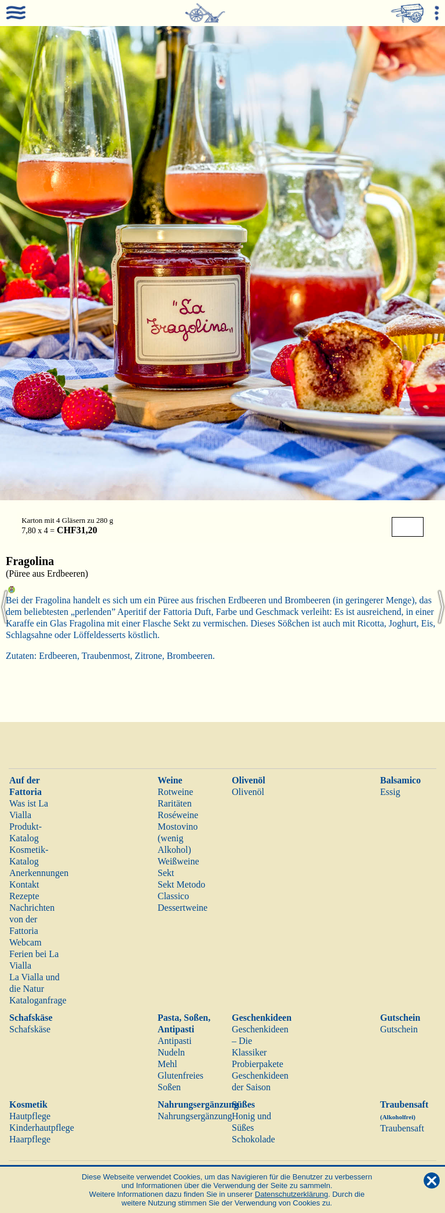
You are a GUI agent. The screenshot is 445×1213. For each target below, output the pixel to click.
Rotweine (175, 792)
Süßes (243, 1104)
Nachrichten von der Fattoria (31, 919)
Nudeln (171, 1052)
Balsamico (400, 780)
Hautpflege (29, 1116)
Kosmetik (28, 1104)
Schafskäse (31, 1018)
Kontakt (24, 884)
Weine (170, 780)
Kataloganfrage (38, 1000)
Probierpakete (257, 1064)
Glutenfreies (180, 1075)
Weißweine (178, 861)
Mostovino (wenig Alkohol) (178, 838)
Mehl (167, 1064)
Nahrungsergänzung (198, 1104)
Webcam (25, 942)
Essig (390, 792)
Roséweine (178, 815)
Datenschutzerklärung (291, 1194)
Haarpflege (29, 1139)
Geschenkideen (261, 1018)
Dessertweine (182, 908)
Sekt (166, 873)
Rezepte (24, 896)
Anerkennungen (38, 873)
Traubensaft (402, 1128)
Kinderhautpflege (41, 1128)
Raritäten (175, 803)
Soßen (169, 1087)
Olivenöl (248, 780)
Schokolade (253, 1139)
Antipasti (175, 1041)
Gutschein (400, 1018)
